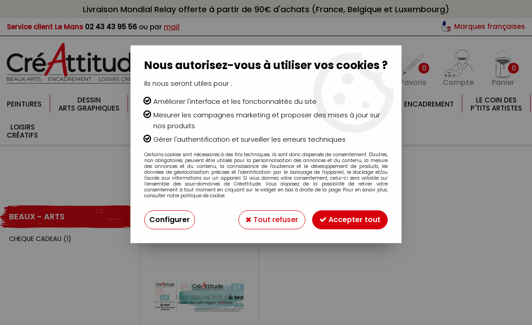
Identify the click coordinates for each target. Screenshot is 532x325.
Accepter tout (349, 219)
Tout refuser (272, 219)
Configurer (169, 219)
